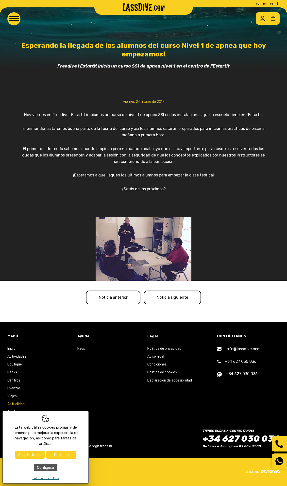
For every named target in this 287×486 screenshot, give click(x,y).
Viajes (12, 396)
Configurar (45, 467)
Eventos (14, 388)
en (272, 3)
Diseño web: (262, 471)
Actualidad (16, 404)
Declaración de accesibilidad (169, 380)
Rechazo (61, 454)
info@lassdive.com (239, 349)
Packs (12, 372)
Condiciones (157, 364)
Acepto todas (30, 454)
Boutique (14, 364)
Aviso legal (155, 356)
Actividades (16, 356)
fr (278, 3)
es (265, 3)
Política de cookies (162, 372)
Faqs (81, 349)
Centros (13, 380)
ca (258, 3)
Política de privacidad (164, 349)
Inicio (11, 349)
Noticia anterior (113, 297)
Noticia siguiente (172, 297)
